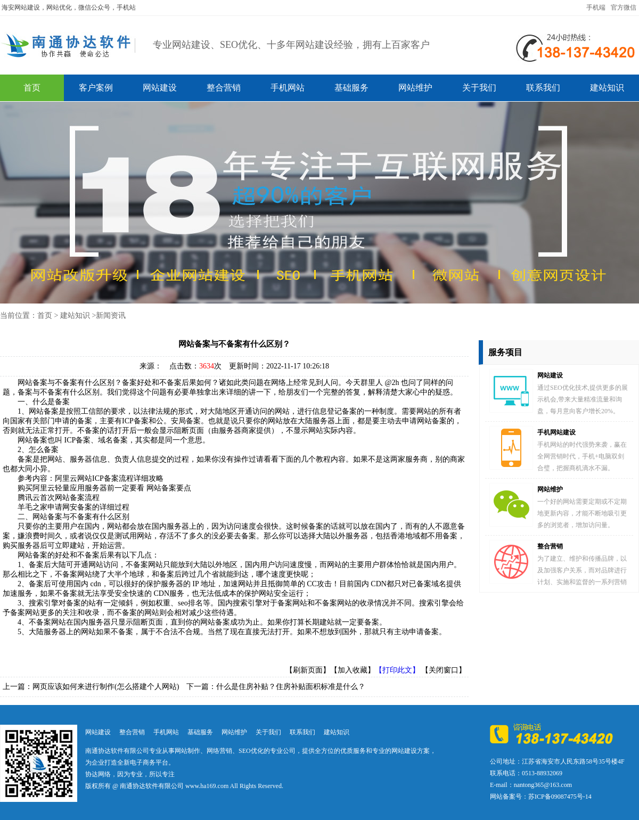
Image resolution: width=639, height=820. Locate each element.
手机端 (595, 7)
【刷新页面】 (307, 670)
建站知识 (607, 87)
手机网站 (288, 87)
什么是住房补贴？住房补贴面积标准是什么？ (290, 687)
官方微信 (623, 7)
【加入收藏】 (352, 670)
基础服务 (351, 87)
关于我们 (479, 87)
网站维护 (415, 87)
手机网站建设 (556, 432)
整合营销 (224, 87)
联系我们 (543, 87)
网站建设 (160, 87)
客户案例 (96, 87)
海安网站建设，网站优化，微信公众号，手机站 (69, 7)
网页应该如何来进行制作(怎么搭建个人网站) (105, 687)
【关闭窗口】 (443, 670)
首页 (31, 87)
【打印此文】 (397, 670)
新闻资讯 (111, 315)
